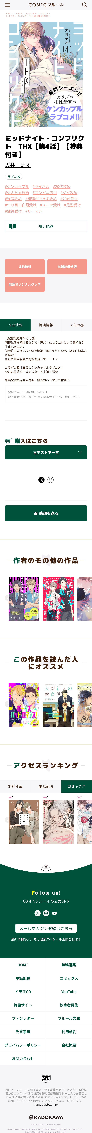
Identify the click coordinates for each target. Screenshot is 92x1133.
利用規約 (69, 1022)
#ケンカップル (17, 186)
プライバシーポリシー (23, 1036)
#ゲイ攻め (69, 192)
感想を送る (46, 513)
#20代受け (69, 198)
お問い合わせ (23, 1049)
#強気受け (13, 211)
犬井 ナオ (18, 164)
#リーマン (33, 211)
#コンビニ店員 (45, 192)
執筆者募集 (69, 995)
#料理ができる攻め (41, 198)
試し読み (31, 226)
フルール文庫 (69, 1009)
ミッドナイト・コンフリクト (37, 13)
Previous (8, 598)
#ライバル (41, 186)
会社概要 (69, 1036)
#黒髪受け (72, 204)
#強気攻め (13, 198)
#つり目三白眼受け (20, 204)
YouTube (69, 982)
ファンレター (23, 1009)
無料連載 (69, 955)
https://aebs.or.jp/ (46, 1095)
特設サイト (23, 995)
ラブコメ (13, 176)
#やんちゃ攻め (17, 192)
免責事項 (23, 1022)
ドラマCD (23, 982)
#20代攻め (61, 186)
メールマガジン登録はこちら (46, 919)
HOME (8, 13)
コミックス (18, 13)
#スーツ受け (50, 204)
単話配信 (23, 969)
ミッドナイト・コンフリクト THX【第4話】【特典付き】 (28, 16)
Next (84, 598)
